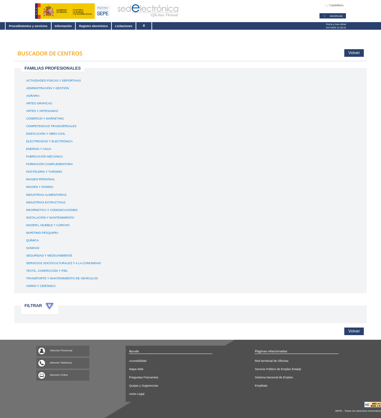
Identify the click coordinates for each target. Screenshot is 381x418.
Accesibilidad (138, 361)
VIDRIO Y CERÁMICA (41, 286)
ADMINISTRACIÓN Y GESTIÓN (47, 88)
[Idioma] (334, 5)
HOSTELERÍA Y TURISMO (44, 172)
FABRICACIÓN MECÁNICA (44, 156)
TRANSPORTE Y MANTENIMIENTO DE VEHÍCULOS (62, 278)
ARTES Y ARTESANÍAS (42, 111)
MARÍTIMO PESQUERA (42, 233)
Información (64, 26)
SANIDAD (32, 248)
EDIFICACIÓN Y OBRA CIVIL (45, 134)
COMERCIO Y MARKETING (45, 119)
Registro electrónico (95, 26)
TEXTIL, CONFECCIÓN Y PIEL (47, 271)
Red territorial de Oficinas (271, 361)
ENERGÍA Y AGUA (38, 149)
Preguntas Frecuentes (143, 377)
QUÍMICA (32, 240)
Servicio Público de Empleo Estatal (278, 369)
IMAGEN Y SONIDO (39, 187)
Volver (354, 53)
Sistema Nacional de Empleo (274, 377)
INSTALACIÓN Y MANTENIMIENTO (50, 218)
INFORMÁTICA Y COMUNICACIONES (52, 210)
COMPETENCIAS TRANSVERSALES (51, 126)
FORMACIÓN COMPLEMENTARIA (49, 164)
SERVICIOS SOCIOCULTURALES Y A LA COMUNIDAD (63, 263)
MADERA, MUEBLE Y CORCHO (47, 225)
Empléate (261, 385)
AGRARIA (33, 96)
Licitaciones (126, 26)
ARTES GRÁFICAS (39, 103)
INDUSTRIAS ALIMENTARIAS (46, 195)
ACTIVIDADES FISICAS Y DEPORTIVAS (53, 81)
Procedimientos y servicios (28, 26)
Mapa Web (136, 369)
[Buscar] (147, 26)
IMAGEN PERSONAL (40, 179)
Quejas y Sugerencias (143, 385)
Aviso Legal (136, 394)
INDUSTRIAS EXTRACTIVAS (45, 202)
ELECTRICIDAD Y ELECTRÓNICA (49, 141)
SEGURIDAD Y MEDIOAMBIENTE (49, 256)
